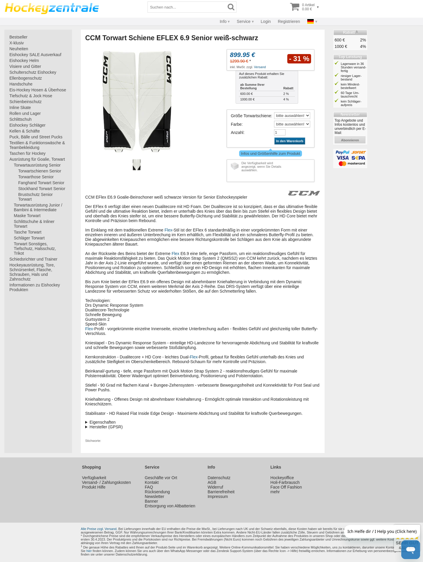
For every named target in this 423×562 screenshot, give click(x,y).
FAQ (149, 487)
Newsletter (154, 496)
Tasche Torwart (27, 232)
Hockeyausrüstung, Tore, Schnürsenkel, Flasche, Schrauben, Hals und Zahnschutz (32, 272)
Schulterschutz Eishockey (32, 72)
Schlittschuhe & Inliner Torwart (34, 224)
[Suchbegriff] (187, 7)
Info (223, 21)
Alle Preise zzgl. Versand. (99, 529)
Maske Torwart (27, 215)
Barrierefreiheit (221, 491)
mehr (275, 491)
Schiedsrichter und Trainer (33, 259)
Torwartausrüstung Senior (37, 165)
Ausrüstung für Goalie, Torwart (37, 159)
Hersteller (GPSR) (106, 427)
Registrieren (289, 21)
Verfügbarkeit (94, 477)
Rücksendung (157, 491)
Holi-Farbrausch (285, 482)
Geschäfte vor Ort (161, 477)
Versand (260, 67)
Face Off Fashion (286, 487)
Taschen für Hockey (27, 153)
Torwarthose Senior (36, 177)
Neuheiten (18, 48)
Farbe (236, 124)
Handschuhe (21, 84)
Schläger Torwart (29, 238)
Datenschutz (219, 477)
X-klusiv (16, 43)
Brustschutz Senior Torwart (35, 197)
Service (244, 21)
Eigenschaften (103, 422)
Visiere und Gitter (25, 66)
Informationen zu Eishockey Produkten (34, 287)
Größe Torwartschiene (251, 115)
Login (266, 21)
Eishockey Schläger (27, 125)
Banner (151, 501)
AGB (212, 482)
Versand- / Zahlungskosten (106, 482)
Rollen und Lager (25, 113)
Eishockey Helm (24, 60)
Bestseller (18, 37)
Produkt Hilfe (93, 487)
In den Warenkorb (289, 141)
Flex (168, 230)
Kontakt (152, 482)
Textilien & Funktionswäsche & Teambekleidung (37, 145)
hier (89, 551)
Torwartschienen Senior (39, 171)
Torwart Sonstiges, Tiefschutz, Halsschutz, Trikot (35, 248)
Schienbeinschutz (25, 101)
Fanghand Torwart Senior (41, 182)
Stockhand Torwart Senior (41, 188)
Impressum (218, 496)
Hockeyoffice (282, 477)
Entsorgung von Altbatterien (170, 506)
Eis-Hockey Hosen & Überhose (37, 90)
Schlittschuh (20, 119)
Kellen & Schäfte (24, 131)
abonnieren (350, 140)
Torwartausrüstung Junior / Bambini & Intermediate (38, 207)
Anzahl (237, 132)
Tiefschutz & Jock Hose (30, 95)
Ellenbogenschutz (25, 78)
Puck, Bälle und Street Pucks (36, 137)
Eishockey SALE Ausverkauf (35, 54)
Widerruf (215, 487)
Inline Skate (20, 107)
